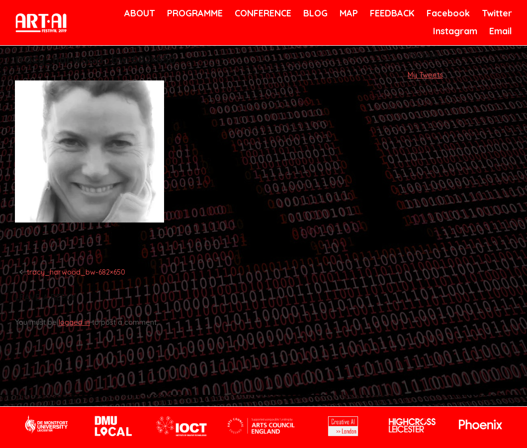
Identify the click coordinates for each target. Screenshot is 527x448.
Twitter (496, 13)
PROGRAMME (193, 13)
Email (500, 31)
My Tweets (425, 75)
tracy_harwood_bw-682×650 (76, 272)
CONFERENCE (261, 13)
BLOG (314, 13)
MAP (348, 13)
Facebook (447, 13)
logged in (74, 322)
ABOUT (138, 13)
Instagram (454, 31)
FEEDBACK (391, 13)
